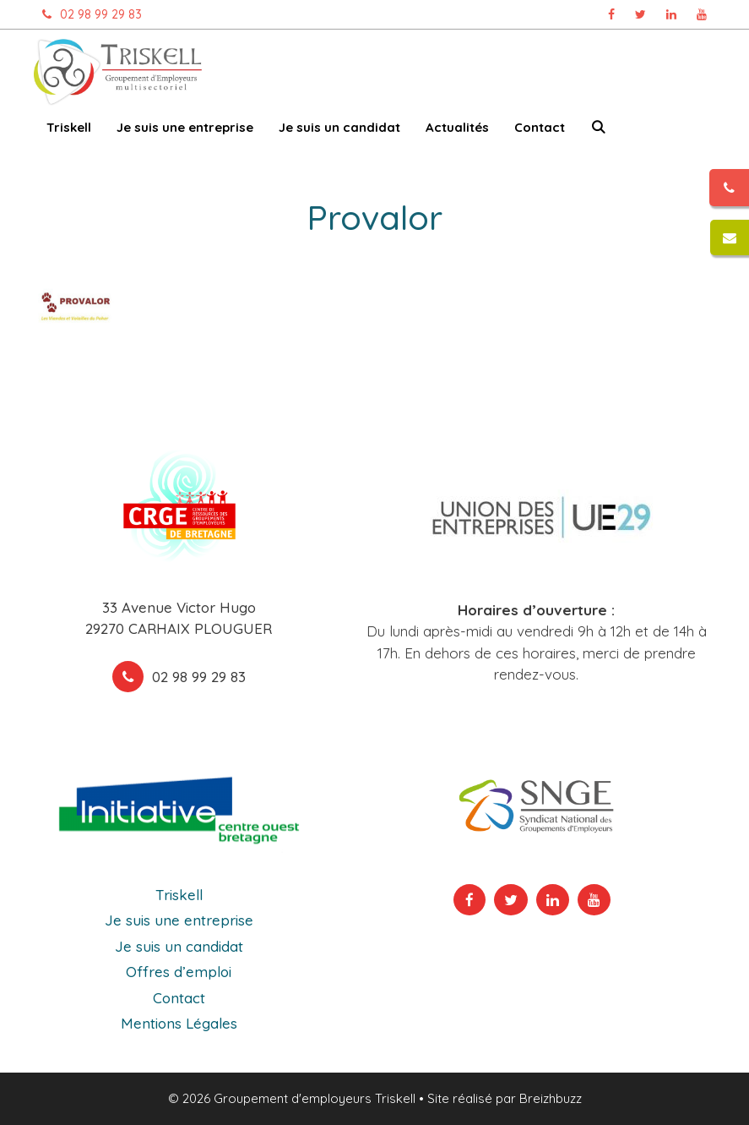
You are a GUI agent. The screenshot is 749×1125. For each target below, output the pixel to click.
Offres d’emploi (178, 971)
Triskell (68, 127)
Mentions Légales (179, 1023)
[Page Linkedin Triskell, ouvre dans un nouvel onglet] (671, 14)
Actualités (457, 127)
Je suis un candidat (339, 127)
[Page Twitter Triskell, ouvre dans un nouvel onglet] (640, 14)
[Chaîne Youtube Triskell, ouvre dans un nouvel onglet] (701, 14)
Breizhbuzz (550, 1098)
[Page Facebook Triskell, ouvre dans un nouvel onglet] (611, 14)
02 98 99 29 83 (88, 14)
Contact (539, 127)
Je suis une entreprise (185, 127)
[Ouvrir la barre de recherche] (598, 130)
